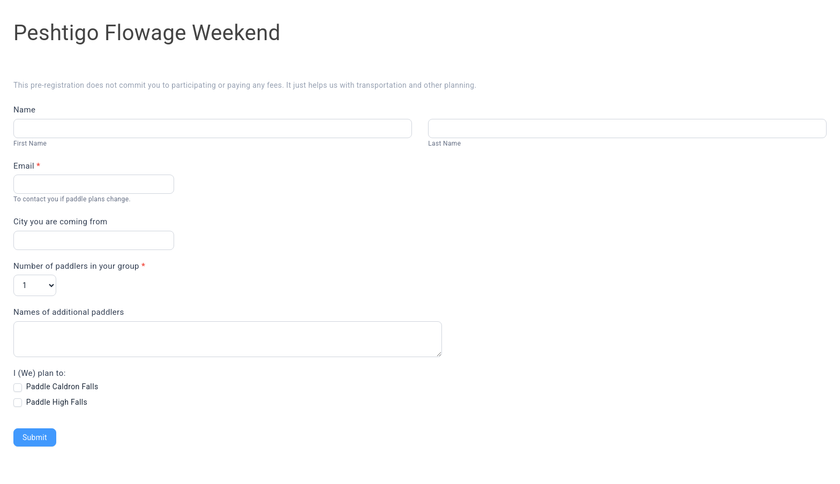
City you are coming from (60, 221)
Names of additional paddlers (68, 312)
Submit (34, 437)
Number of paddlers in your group (79, 266)
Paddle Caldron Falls (55, 386)
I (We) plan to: (39, 373)
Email (26, 166)
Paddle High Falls (50, 402)
